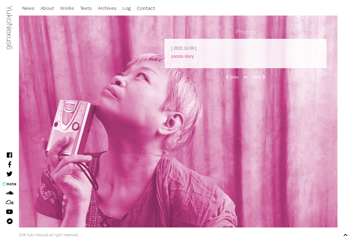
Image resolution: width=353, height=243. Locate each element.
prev (231, 77)
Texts (86, 8)
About (47, 8)
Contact (146, 8)
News (28, 8)
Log (127, 8)
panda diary (182, 56)
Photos (245, 31)
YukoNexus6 (9, 28)
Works (67, 8)
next (260, 77)
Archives (107, 8)
